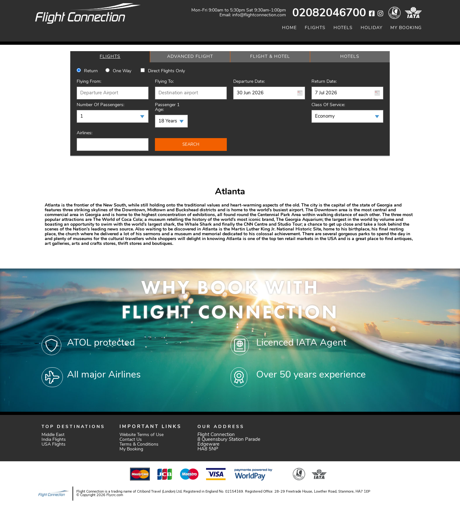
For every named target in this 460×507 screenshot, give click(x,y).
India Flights (54, 439)
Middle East (53, 435)
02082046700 (329, 13)
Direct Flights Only (166, 71)
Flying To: (164, 81)
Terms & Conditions (138, 444)
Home (289, 28)
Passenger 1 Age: (167, 107)
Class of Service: (328, 105)
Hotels (343, 28)
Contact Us (130, 439)
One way (122, 71)
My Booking (406, 28)
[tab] (110, 56)
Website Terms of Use (141, 435)
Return (91, 71)
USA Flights (53, 444)
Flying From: (89, 81)
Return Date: (324, 81)
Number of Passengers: (100, 105)
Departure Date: (249, 81)
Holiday (371, 28)
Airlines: (84, 133)
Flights (315, 28)
